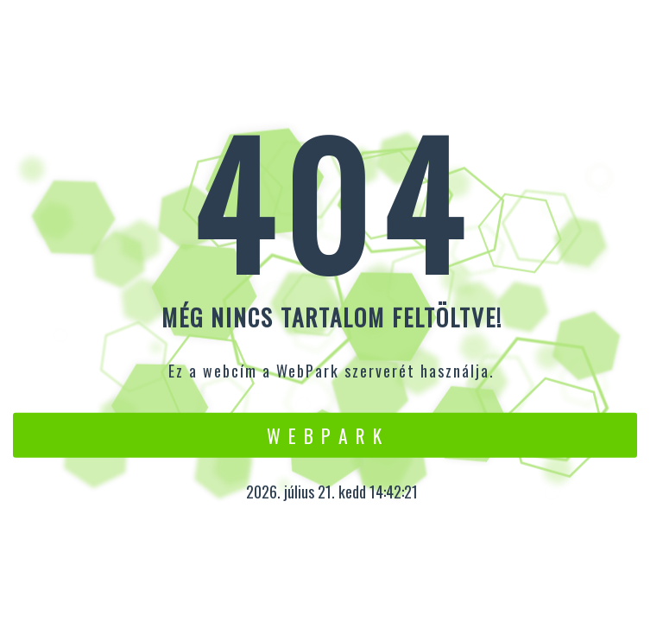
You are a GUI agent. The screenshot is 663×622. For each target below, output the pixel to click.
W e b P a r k (325, 434)
